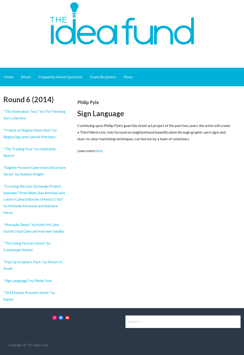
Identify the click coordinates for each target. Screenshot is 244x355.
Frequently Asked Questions (60, 77)
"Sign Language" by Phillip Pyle (27, 280)
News (128, 77)
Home (9, 77)
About (26, 77)
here (99, 150)
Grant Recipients (103, 77)
